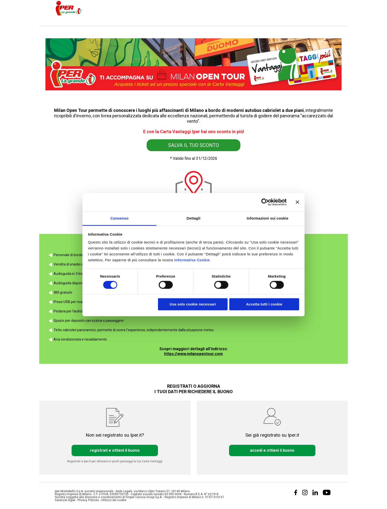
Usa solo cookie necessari (193, 304)
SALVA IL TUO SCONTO (193, 145)
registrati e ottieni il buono (115, 450)
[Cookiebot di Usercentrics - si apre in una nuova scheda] (265, 202)
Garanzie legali (65, 500)
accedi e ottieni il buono (272, 450)
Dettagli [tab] (193, 218)
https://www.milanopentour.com (193, 353)
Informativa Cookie (192, 260)
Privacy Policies (88, 500)
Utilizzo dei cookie (113, 500)
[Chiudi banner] (297, 202)
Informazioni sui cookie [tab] (268, 218)
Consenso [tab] (119, 218)
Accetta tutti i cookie (264, 304)
